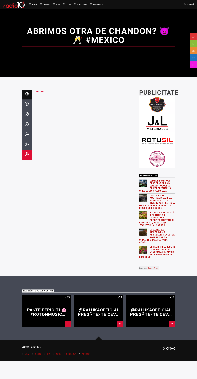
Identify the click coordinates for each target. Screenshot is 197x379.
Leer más (39, 162)
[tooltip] (193, 36)
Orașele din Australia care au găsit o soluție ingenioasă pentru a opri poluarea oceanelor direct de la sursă (157, 272)
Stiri (58, 4)
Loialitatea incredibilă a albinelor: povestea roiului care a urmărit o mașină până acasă (157, 307)
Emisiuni (46, 4)
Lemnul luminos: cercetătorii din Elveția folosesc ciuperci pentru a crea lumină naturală (155, 256)
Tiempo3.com (153, 339)
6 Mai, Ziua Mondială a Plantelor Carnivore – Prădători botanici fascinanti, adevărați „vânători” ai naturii (157, 289)
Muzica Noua (82, 4)
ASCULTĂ (188, 4)
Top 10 (68, 4)
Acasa (34, 4)
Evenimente (98, 4)
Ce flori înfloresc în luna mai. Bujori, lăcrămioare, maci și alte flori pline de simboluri (157, 323)
